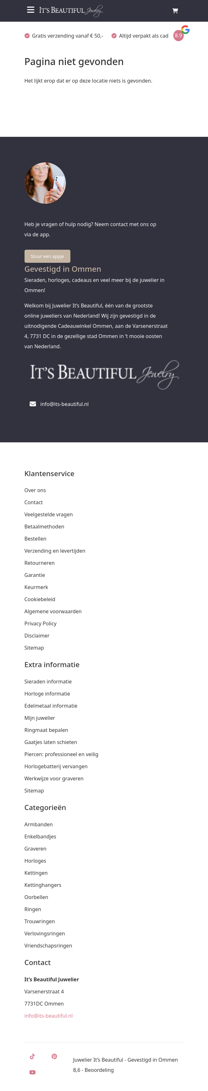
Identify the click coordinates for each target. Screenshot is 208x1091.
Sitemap (34, 647)
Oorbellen (36, 897)
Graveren (36, 848)
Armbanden (39, 824)
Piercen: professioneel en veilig (61, 754)
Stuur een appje (47, 256)
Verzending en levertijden (55, 550)
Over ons (35, 490)
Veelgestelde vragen (49, 514)
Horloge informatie (47, 693)
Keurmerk (36, 587)
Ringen (33, 909)
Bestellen (36, 538)
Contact (34, 502)
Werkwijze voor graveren (54, 778)
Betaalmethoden (44, 526)
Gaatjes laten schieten (51, 742)
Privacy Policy (41, 623)
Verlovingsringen (45, 933)
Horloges (35, 860)
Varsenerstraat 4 (44, 991)
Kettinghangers (43, 884)
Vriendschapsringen (48, 945)
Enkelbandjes (40, 836)
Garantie (35, 575)
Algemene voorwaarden (53, 611)
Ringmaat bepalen (46, 729)
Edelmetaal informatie (51, 705)
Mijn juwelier (40, 717)
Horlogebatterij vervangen (56, 766)
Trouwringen (40, 921)
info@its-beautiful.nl (49, 1015)
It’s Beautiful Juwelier (52, 979)
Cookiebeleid (40, 599)
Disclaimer (37, 635)
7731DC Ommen (44, 1003)
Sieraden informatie (48, 681)
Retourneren (40, 562)
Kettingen (36, 872)
